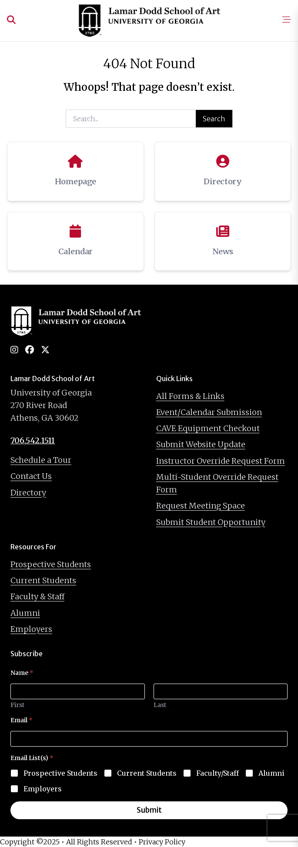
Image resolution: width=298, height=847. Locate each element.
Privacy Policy (162, 841)
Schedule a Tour (40, 460)
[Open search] (11, 20)
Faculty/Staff (217, 773)
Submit (149, 810)
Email (21, 720)
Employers (31, 629)
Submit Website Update (200, 444)
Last (160, 705)
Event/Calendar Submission (209, 412)
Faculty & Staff (37, 596)
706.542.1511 (32, 440)
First (17, 705)
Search (214, 118)
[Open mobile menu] (286, 20)
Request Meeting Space (200, 506)
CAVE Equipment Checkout (208, 428)
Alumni (25, 613)
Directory (28, 493)
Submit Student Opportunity (210, 522)
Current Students (43, 580)
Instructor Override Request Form (220, 461)
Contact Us (31, 476)
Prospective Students (50, 564)
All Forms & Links (190, 396)
